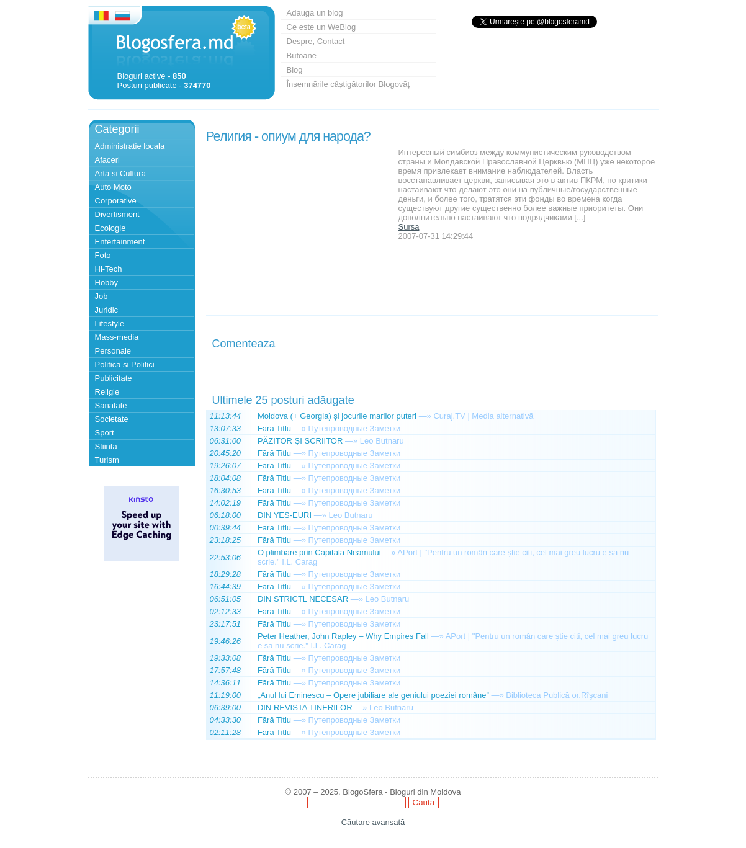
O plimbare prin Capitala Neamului (319, 552)
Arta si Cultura (120, 173)
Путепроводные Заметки (354, 428)
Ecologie (110, 228)
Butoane (302, 55)
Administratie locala (130, 146)
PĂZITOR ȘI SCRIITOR (300, 440)
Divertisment (117, 214)
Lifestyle (110, 323)
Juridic (107, 310)
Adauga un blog (315, 12)
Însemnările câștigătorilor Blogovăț (348, 84)
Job (101, 296)
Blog (295, 69)
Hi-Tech (108, 269)
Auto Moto (113, 187)
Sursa (409, 226)
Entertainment (120, 241)
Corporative (116, 200)
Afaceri (107, 159)
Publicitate (113, 378)
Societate (111, 419)
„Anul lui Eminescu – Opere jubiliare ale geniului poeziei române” (373, 695)
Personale (113, 350)
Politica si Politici (125, 364)
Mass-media (117, 337)
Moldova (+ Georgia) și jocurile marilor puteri (337, 416)
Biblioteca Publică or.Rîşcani (557, 695)
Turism (107, 460)
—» (425, 416)
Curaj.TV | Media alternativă (483, 416)
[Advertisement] (299, 225)
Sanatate (111, 405)
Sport (104, 432)
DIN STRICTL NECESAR (303, 599)
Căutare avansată (373, 822)
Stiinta (106, 446)
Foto (103, 255)
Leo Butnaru (382, 440)
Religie (107, 391)
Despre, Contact (316, 41)
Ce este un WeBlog (321, 27)
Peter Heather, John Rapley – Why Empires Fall (343, 636)
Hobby (107, 282)
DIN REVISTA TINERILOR (305, 707)
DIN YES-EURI (285, 515)
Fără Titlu (274, 428)
